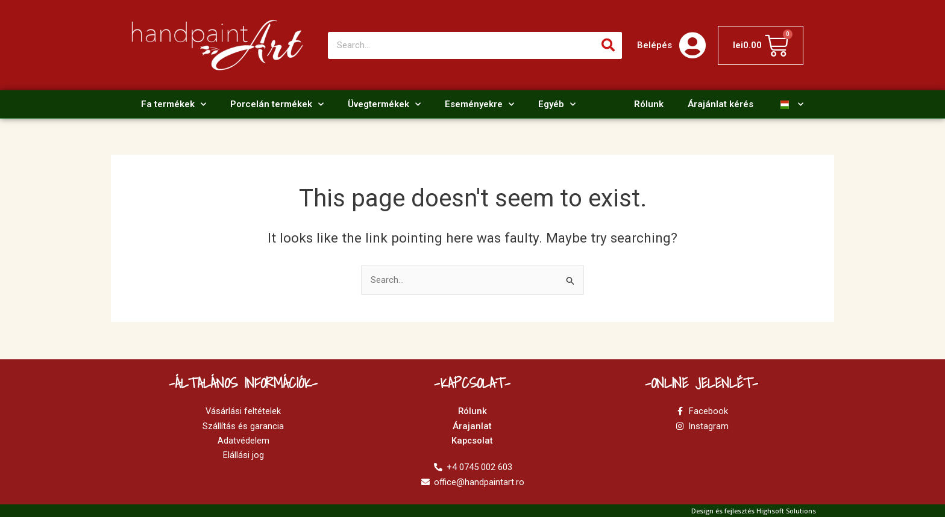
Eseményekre (479, 104)
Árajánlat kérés (720, 104)
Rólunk (649, 104)
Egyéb (557, 104)
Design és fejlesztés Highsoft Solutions (753, 510)
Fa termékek (173, 104)
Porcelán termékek (277, 104)
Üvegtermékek (384, 104)
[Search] (608, 45)
